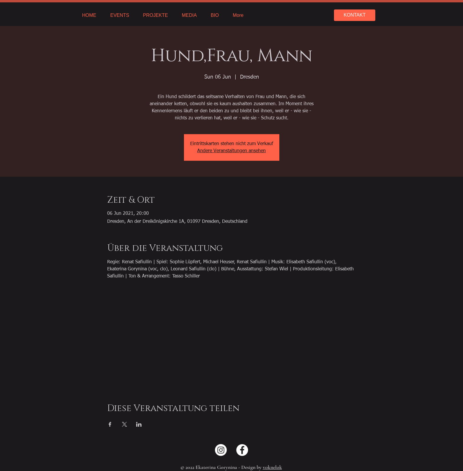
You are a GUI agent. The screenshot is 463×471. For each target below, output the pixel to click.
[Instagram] (221, 450)
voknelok (272, 467)
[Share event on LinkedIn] (139, 424)
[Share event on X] (124, 424)
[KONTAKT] (354, 15)
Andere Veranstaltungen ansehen (231, 151)
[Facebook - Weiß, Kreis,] (242, 450)
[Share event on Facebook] (110, 424)
